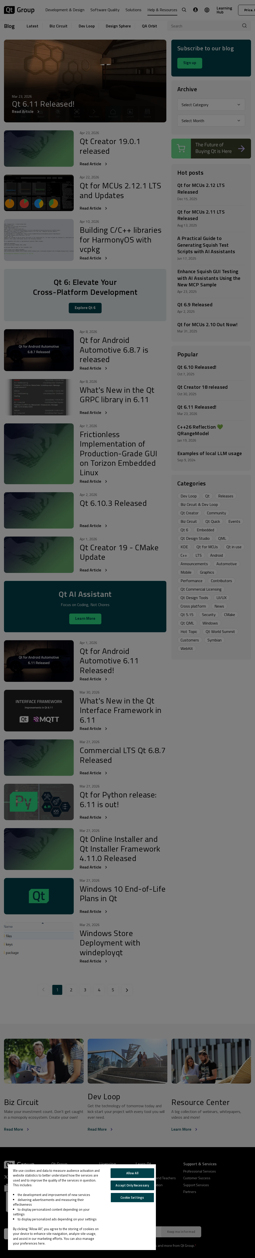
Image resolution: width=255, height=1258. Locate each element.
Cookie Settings (132, 1197)
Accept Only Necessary (132, 1185)
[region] (82, 1207)
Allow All (132, 1173)
